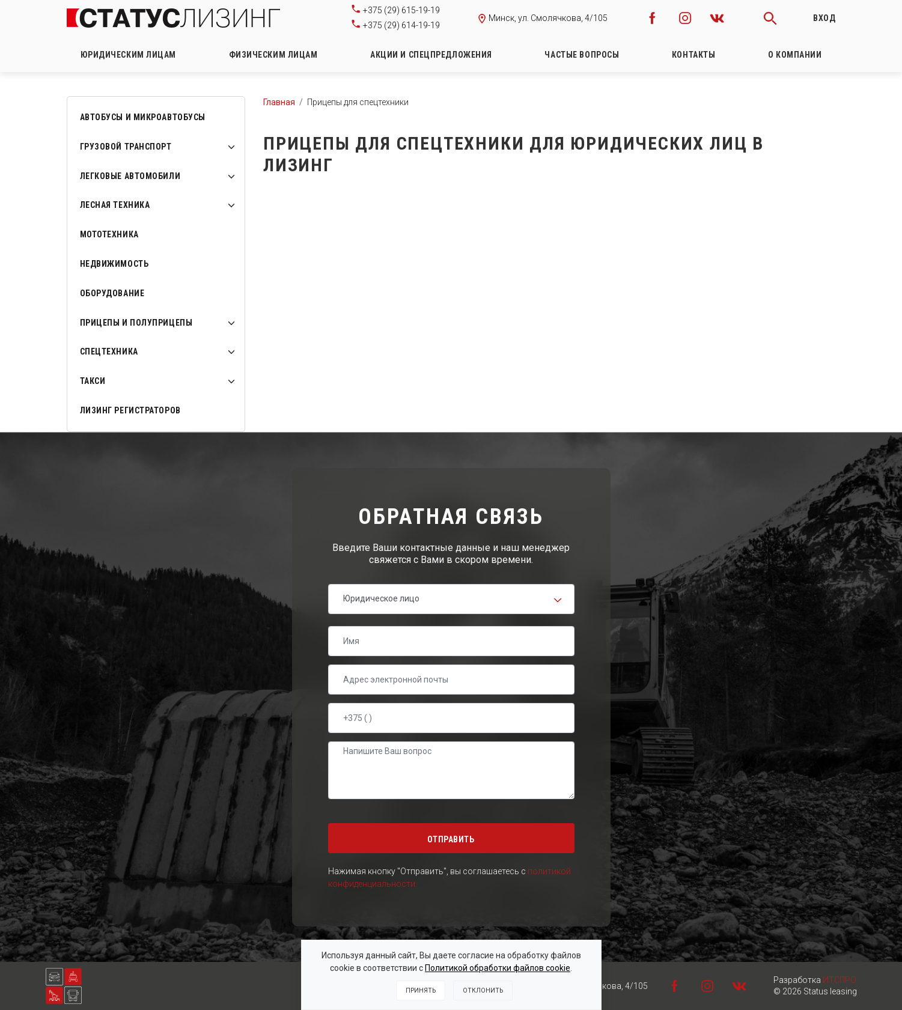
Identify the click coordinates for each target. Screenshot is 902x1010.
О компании (795, 54)
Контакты (693, 54)
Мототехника (109, 234)
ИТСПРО (839, 980)
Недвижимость (114, 264)
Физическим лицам (273, 54)
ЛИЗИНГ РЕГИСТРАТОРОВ (130, 410)
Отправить (450, 839)
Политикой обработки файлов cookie (497, 968)
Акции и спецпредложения (431, 54)
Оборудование (112, 293)
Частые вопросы (581, 54)
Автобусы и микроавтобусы (143, 117)
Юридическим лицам (129, 54)
